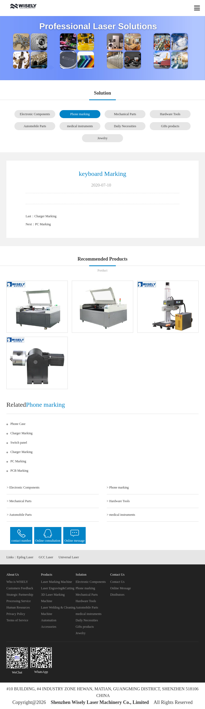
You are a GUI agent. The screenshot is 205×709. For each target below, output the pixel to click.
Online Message (120, 588)
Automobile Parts (34, 126)
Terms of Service (17, 620)
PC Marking (43, 224)
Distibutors (117, 594)
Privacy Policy (15, 614)
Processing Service (18, 601)
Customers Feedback (19, 588)
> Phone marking (118, 487)
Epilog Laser (25, 557)
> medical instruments (121, 515)
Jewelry (102, 138)
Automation (48, 620)
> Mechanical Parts (19, 501)
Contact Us (117, 582)
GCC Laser (46, 557)
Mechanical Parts (125, 114)
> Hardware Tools (118, 501)
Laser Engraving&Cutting (57, 588)
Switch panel (18, 442)
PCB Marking (19, 470)
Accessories (48, 627)
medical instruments (80, 126)
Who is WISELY (17, 582)
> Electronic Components (23, 487)
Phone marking (80, 114)
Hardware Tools (170, 114)
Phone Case (17, 424)
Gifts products (170, 126)
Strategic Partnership (19, 594)
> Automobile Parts (19, 515)
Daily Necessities (125, 126)
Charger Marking (45, 216)
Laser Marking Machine (56, 582)
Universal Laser (68, 557)
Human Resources (18, 607)
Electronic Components (35, 114)
